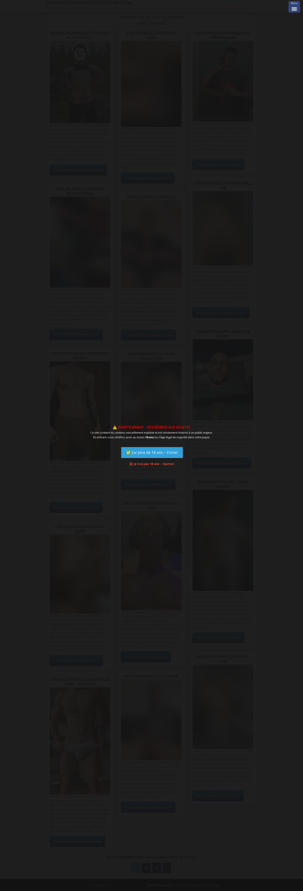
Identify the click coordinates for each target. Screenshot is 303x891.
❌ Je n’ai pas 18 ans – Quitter (151, 464)
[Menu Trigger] (294, 7)
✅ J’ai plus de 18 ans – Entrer (152, 452)
